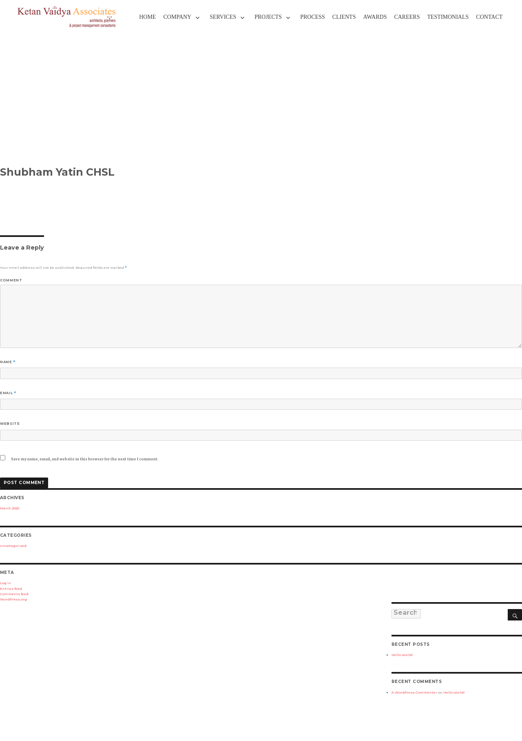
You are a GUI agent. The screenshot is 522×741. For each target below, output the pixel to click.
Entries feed (11, 589)
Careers (407, 17)
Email (8, 393)
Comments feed (14, 594)
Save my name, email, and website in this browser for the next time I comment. (85, 459)
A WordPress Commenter (414, 692)
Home (147, 17)
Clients (344, 17)
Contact (489, 17)
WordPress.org (13, 599)
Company (177, 17)
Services (223, 17)
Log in (5, 583)
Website (10, 424)
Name (7, 362)
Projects (268, 17)
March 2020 (9, 508)
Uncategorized (13, 546)
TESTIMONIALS (448, 17)
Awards (375, 17)
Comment (11, 280)
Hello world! (402, 655)
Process (312, 17)
